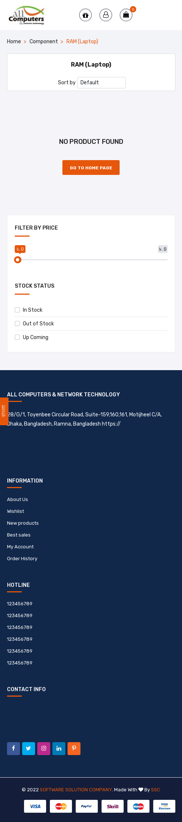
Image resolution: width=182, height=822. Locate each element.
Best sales (19, 535)
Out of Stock (34, 324)
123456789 (19, 603)
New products (23, 523)
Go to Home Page (91, 167)
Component (44, 41)
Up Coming (31, 337)
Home (14, 41)
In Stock (28, 310)
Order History (22, 558)
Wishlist (15, 511)
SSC (155, 789)
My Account (20, 546)
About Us (17, 499)
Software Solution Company (76, 789)
